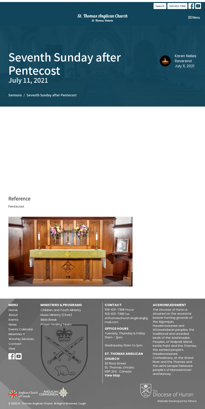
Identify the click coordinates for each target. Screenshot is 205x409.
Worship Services (21, 339)
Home (13, 310)
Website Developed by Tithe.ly (177, 401)
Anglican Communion (54, 392)
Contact (15, 344)
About (13, 315)
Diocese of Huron (168, 391)
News (13, 324)
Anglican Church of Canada (23, 393)
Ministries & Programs (61, 305)
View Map (112, 375)
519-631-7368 (177, 6)
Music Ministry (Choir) (56, 315)
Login (83, 403)
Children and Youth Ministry (61, 310)
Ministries (17, 334)
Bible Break (49, 319)
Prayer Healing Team (56, 324)
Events (13, 319)
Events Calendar (21, 329)
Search (160, 6)
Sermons (15, 95)
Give (12, 348)
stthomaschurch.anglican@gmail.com (126, 320)
